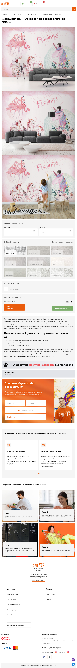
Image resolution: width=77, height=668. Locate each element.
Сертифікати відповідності (15, 625)
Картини (48, 599)
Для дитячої (32, 14)
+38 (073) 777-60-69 (38, 574)
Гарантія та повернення (14, 615)
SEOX (55, 665)
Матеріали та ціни (12, 594)
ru (16, 4)
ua (13, 4)
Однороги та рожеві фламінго (51, 14)
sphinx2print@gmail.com (38, 577)
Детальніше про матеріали (62, 242)
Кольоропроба (11, 599)
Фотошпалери (17, 14)
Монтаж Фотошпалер (14, 620)
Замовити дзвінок (38, 580)
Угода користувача (13, 609)
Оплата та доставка (13, 604)
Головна (4, 14)
